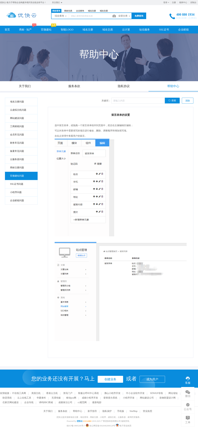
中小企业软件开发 (135, 393)
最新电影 (96, 402)
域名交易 (104, 11)
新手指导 (92, 411)
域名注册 (92, 11)
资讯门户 (67, 393)
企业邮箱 (183, 29)
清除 (187, 100)
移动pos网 (71, 398)
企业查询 (80, 11)
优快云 (80, 421)
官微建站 (46, 29)
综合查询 (61, 16)
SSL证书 (164, 29)
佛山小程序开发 (112, 393)
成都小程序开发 (90, 398)
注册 (174, 2)
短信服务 (144, 29)
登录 (165, 2)
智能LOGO (67, 29)
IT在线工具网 (19, 393)
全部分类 (124, 16)
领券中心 (183, 2)
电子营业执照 (123, 426)
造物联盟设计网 (167, 398)
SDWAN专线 (156, 393)
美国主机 (36, 393)
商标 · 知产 (25, 29)
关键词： (106, 100)
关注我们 (57, 2)
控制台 (193, 2)
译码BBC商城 (46, 402)
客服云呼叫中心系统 (88, 393)
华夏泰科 (41, 398)
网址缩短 (173, 393)
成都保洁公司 (65, 402)
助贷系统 (7, 398)
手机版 (120, 411)
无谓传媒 (56, 398)
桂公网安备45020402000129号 (101, 426)
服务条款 (62, 411)
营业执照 (147, 411)
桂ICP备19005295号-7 (76, 426)
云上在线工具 (24, 398)
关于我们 (48, 411)
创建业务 (110, 379)
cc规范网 (82, 402)
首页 (7, 29)
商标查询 (56, 11)
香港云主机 (52, 393)
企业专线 (28, 402)
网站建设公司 (147, 398)
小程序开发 (128, 398)
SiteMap (133, 411)
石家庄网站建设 (10, 402)
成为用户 (152, 379)
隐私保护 (107, 411)
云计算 (126, 29)
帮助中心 (77, 411)
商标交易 (68, 11)
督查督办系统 (110, 398)
